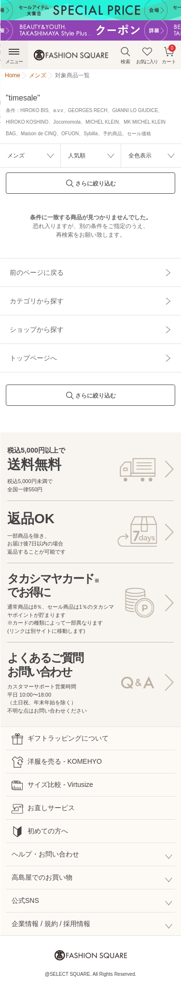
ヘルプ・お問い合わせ (45, 854)
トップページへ (33, 358)
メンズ (16, 155)
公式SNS (25, 900)
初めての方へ (40, 832)
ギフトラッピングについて (60, 739)
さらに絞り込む (91, 186)
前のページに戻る (37, 272)
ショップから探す (37, 329)
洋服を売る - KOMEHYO (57, 762)
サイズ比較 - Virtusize (52, 785)
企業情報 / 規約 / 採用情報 (51, 924)
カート (169, 54)
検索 (125, 55)
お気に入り (147, 55)
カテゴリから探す (37, 301)
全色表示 (140, 155)
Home (12, 75)
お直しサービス (43, 808)
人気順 (76, 155)
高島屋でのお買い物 (42, 877)
